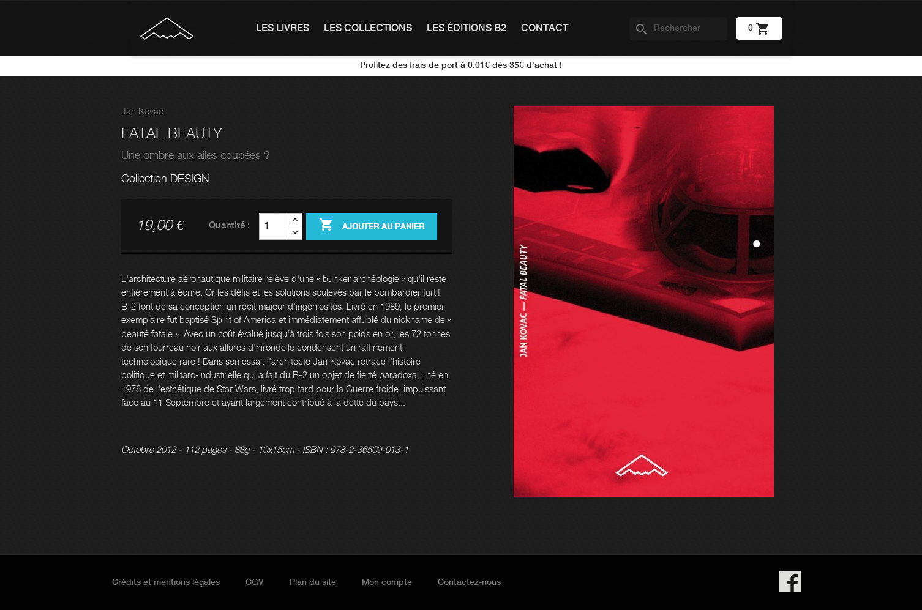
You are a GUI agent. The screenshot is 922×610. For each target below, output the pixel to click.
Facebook (790, 581)
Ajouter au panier (371, 225)
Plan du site (313, 582)
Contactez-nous (469, 582)
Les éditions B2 (466, 28)
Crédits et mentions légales (166, 582)
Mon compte (387, 582)
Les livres (282, 28)
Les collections (368, 28)
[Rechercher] (678, 28)
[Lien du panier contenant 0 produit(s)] (759, 28)
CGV (254, 582)
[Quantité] (273, 226)
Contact (544, 28)
